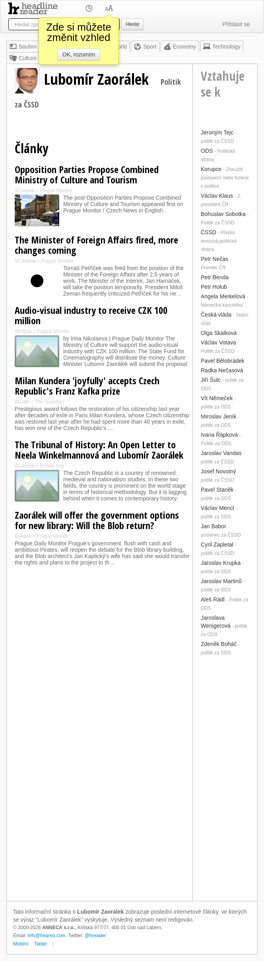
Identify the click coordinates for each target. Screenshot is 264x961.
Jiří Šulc (211, 380)
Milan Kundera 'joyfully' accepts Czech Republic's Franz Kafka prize (87, 385)
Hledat (132, 24)
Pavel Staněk (217, 489)
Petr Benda (215, 277)
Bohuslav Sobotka (223, 214)
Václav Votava (218, 342)
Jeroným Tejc (217, 132)
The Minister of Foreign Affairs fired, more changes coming (96, 245)
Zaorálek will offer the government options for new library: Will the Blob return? (97, 520)
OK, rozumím (78, 54)
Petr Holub (214, 287)
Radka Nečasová (222, 370)
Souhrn (23, 47)
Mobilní (21, 944)
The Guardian (49, 402)
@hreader (95, 935)
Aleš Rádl (213, 599)
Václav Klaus (217, 196)
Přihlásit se (236, 24)
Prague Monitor (56, 190)
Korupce (211, 169)
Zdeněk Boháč (219, 644)
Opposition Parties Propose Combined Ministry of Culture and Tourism (87, 174)
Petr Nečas (214, 259)
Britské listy (52, 466)
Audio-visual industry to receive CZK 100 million (91, 315)
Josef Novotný (218, 471)
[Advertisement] (225, 777)
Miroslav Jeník (218, 416)
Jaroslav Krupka (221, 563)
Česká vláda (216, 314)
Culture (23, 58)
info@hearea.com (47, 935)
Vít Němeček (217, 398)
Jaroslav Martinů (221, 581)
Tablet (40, 944)
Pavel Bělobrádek (223, 361)
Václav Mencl (217, 508)
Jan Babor (213, 526)
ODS (207, 151)
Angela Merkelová (223, 296)
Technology (222, 47)
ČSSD (208, 232)
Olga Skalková (219, 333)
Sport (145, 47)
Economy (179, 47)
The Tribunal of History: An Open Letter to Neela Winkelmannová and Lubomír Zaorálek (99, 449)
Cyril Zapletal (217, 544)
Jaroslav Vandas (221, 453)
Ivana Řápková (219, 435)
